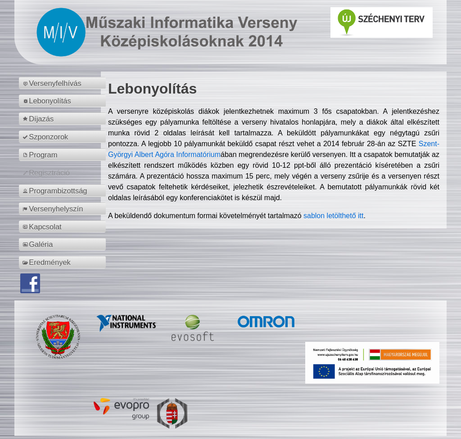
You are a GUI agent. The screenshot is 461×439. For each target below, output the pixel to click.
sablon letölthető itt (333, 216)
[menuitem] (64, 83)
